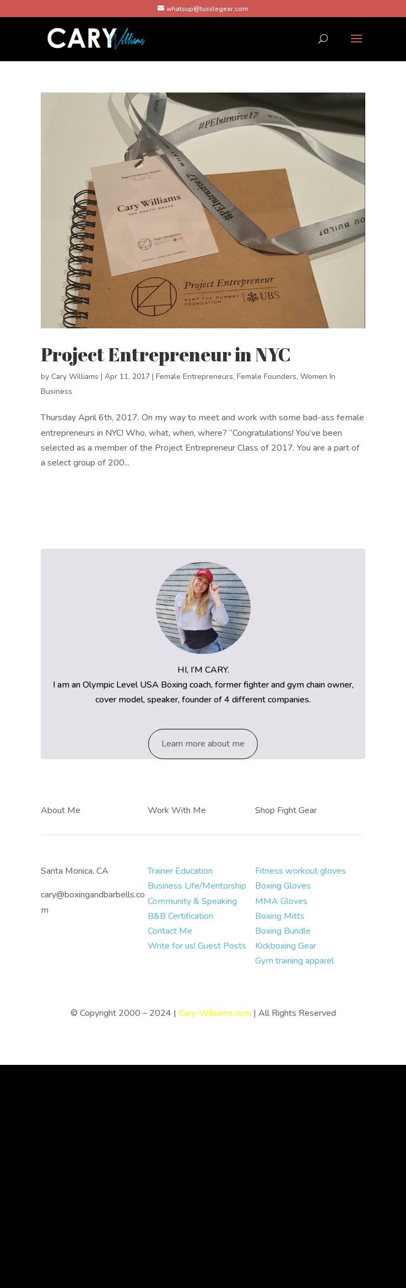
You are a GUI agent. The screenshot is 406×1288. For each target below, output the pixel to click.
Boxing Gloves (283, 886)
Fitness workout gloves (300, 871)
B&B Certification (180, 916)
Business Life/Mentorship (197, 886)
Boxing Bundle (283, 931)
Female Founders (266, 376)
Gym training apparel (294, 961)
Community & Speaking (192, 901)
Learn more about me (203, 744)
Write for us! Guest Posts (197, 946)
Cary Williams (75, 376)
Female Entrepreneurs (194, 376)
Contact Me (170, 931)
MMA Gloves (281, 901)
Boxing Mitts (280, 916)
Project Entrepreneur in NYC (166, 354)
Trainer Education (180, 871)
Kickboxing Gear (285, 946)
